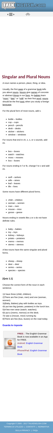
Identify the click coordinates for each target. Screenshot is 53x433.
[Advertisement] (26, 45)
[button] (11, 16)
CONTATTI (30, 427)
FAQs (35, 430)
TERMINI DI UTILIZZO (13, 427)
